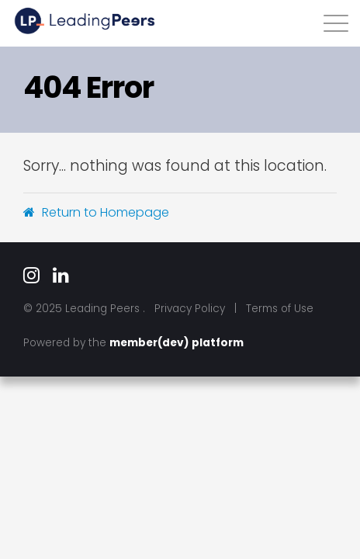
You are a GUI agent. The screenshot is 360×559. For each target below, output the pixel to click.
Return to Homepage (96, 212)
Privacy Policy (189, 308)
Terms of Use (279, 308)
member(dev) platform (176, 342)
